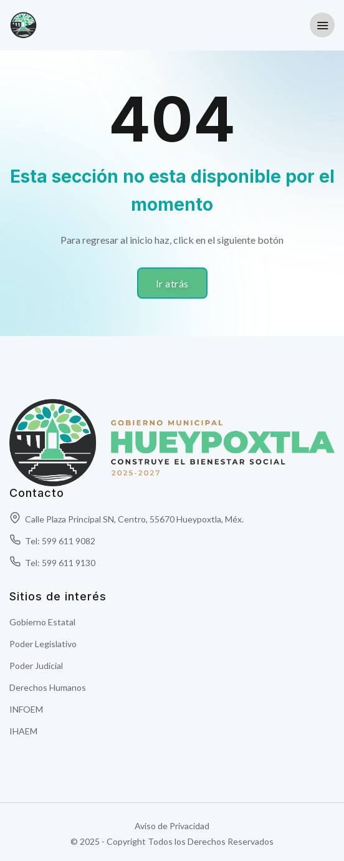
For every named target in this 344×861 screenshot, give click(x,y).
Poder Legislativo (43, 643)
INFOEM (26, 709)
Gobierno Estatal (42, 622)
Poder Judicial (36, 665)
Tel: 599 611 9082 (52, 541)
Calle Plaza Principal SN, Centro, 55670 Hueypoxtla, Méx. (126, 519)
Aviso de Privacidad (172, 825)
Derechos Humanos (47, 687)
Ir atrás (172, 283)
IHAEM (23, 731)
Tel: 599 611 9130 (52, 562)
